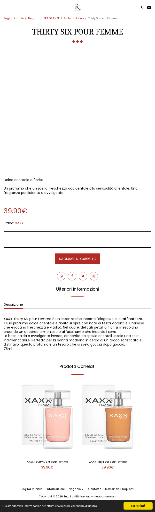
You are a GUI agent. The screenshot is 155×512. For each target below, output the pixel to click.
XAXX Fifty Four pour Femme (108, 462)
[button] (5, 7)
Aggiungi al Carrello (77, 258)
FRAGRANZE (52, 18)
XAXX (19, 223)
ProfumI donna (74, 18)
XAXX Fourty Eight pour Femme (47, 462)
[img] (47, 417)
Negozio (33, 18)
